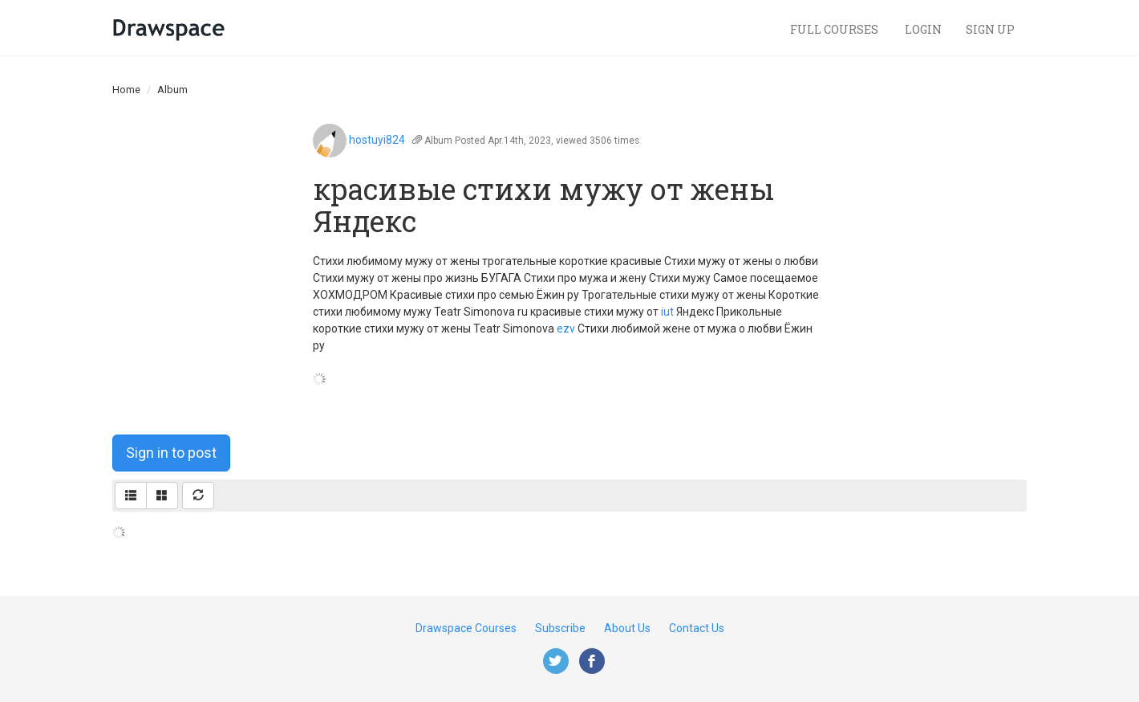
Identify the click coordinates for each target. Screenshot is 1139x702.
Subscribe (560, 628)
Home (126, 90)
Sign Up (990, 29)
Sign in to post (171, 452)
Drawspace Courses (466, 628)
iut (667, 311)
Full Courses (835, 29)
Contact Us (696, 628)
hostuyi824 (377, 139)
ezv (566, 328)
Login (923, 29)
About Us (627, 628)
